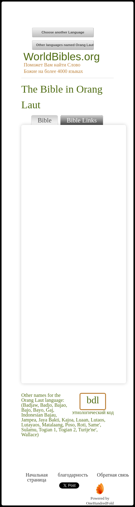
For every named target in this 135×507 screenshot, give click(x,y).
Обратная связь (113, 463)
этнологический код (93, 404)
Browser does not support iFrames (73, 254)
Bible (44, 120)
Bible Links (82, 120)
